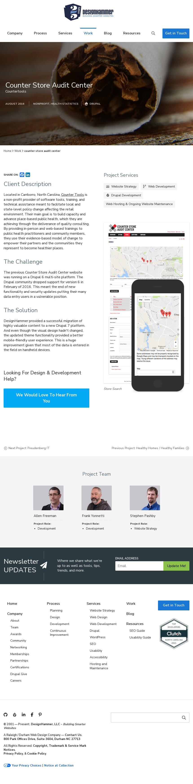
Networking (18, 647)
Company (14, 33)
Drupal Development (126, 195)
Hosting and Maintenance (99, 666)
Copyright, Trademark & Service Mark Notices (45, 748)
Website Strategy (123, 186)
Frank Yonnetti (93, 516)
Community (18, 640)
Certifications (19, 667)
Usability (96, 651)
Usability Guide (140, 637)
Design (55, 617)
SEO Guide (137, 631)
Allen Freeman (45, 516)
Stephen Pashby (143, 516)
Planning (56, 610)
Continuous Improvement (59, 633)
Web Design (98, 617)
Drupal (94, 631)
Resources (131, 33)
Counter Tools (72, 194)
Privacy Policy (13, 754)
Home (7, 151)
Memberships (19, 654)
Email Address (126, 559)
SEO (93, 644)
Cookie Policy (36, 754)
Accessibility (98, 657)
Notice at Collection (59, 766)
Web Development (161, 186)
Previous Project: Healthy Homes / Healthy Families (148, 448)
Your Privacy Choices (26, 766)
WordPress (97, 637)
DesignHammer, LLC (45, 724)
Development (59, 624)
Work (88, 33)
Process (40, 33)
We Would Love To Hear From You (46, 398)
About (14, 620)
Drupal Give (18, 674)
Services (65, 33)
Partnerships (19, 660)
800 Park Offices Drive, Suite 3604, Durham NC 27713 (42, 739)
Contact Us (73, 735)
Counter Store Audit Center (49, 85)
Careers (16, 680)
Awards (16, 634)
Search (153, 33)
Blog (108, 33)
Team (14, 627)
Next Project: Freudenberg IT (29, 448)
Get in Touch (176, 33)
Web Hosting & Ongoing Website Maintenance (139, 204)
